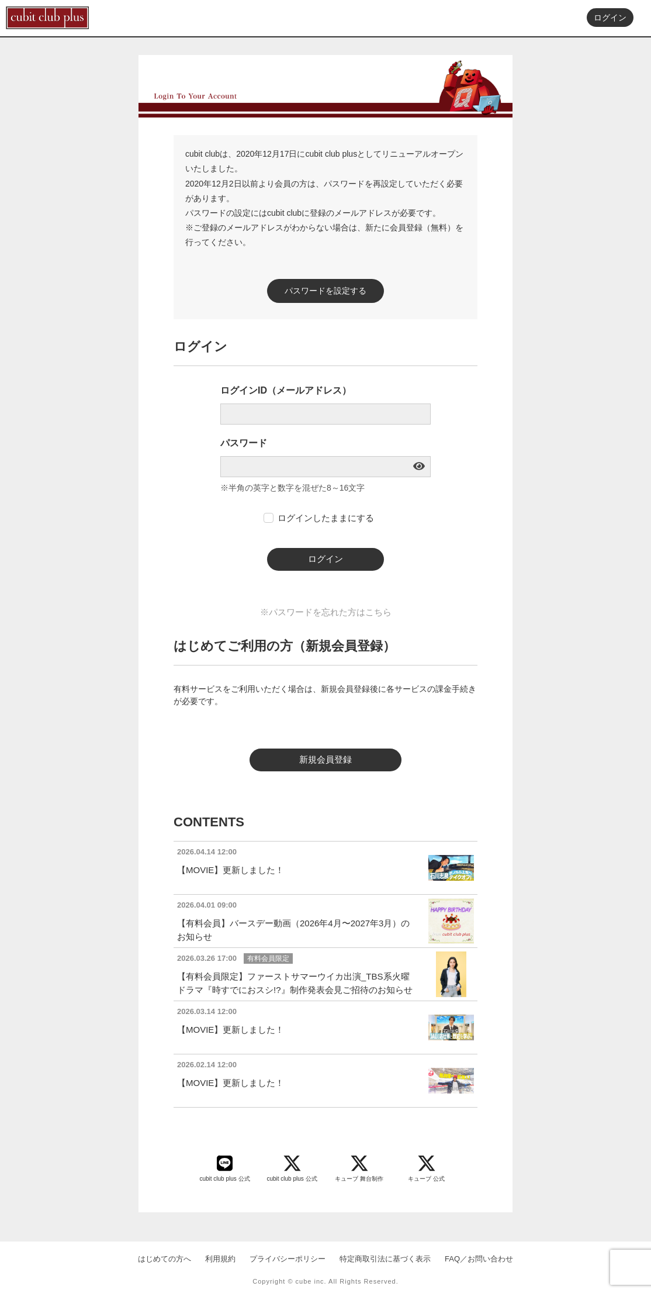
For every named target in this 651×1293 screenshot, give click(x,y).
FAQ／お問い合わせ (479, 1258)
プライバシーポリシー (288, 1258)
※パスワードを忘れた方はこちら (326, 612)
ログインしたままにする (326, 518)
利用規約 (220, 1258)
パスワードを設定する (325, 290)
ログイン (610, 18)
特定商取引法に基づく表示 (385, 1258)
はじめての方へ (164, 1258)
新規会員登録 (325, 759)
